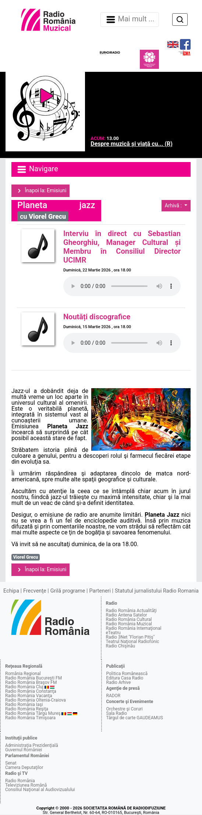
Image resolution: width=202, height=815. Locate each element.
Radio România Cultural (129, 619)
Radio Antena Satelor (126, 615)
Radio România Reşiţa (26, 709)
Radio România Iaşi (24, 704)
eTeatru (113, 632)
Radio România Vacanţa (28, 695)
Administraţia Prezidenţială (31, 745)
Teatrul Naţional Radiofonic (132, 641)
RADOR (113, 695)
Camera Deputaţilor (24, 767)
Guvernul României (23, 749)
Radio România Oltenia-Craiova (35, 700)
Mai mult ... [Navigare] (130, 19)
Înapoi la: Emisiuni (40, 190)
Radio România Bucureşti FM (33, 678)
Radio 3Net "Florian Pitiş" (130, 637)
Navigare (37, 169)
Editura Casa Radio (124, 678)
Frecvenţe (34, 591)
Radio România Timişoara (30, 717)
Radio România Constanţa (30, 691)
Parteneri (100, 591)
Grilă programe (67, 591)
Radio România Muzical (129, 623)
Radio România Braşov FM (31, 682)
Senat (11, 763)
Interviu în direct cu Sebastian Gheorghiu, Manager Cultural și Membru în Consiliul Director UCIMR (122, 246)
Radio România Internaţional (134, 628)
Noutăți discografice (96, 316)
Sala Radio (116, 713)
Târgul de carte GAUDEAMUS (134, 717)
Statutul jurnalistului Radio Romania (157, 591)
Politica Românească (127, 673)
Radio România (20, 780)
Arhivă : (174, 205)
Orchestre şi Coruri (124, 709)
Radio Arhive (118, 682)
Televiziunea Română (26, 785)
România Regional (23, 673)
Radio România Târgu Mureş (32, 713)
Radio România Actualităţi (131, 610)
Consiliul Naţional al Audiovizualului (40, 789)
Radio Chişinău (120, 646)
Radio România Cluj (24, 686)
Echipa (11, 591)
